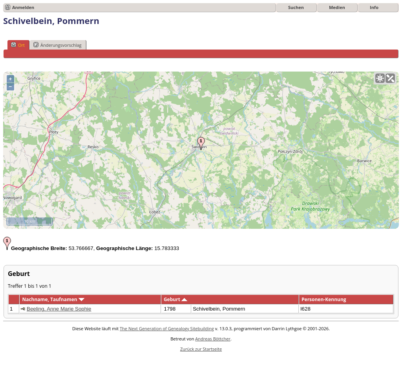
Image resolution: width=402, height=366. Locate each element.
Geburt (175, 299)
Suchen (296, 7)
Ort (18, 45)
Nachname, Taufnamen (53, 299)
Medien (337, 7)
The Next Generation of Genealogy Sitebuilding (167, 328)
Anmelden (23, 7)
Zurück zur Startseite (201, 349)
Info (374, 7)
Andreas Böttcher (212, 339)
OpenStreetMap (352, 226)
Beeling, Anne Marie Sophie (59, 309)
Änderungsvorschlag (57, 45)
